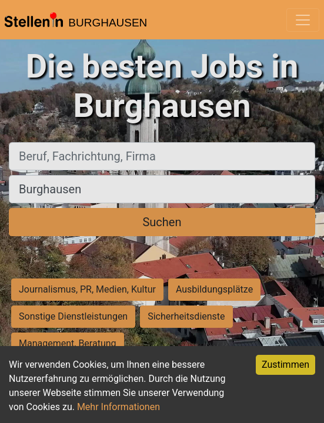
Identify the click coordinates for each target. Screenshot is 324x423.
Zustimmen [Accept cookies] (285, 364)
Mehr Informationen (118, 406)
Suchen (161, 222)
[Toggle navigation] (302, 20)
